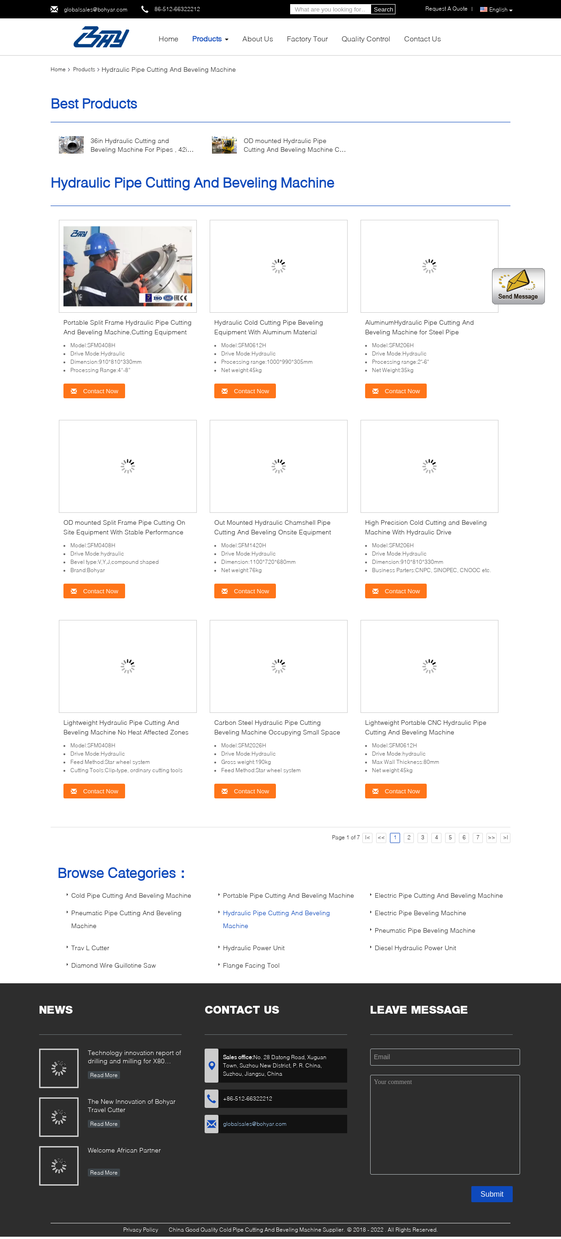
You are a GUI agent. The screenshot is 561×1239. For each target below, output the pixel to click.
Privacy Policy (140, 1229)
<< (381, 837)
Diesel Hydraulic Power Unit (415, 948)
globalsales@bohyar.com (95, 9)
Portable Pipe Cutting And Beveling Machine (288, 895)
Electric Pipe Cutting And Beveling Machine (439, 895)
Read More (104, 1075)
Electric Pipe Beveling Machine (420, 913)
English (501, 9)
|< (367, 837)
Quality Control (366, 38)
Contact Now (94, 391)
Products (207, 38)
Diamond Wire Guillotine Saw (113, 965)
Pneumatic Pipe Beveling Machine (425, 930)
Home (168, 38)
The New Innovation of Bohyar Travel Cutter (132, 1105)
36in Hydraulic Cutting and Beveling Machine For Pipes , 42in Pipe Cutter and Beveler (141, 149)
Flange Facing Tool (251, 965)
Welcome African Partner (124, 1150)
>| (505, 837)
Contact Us (422, 38)
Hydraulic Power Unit (254, 948)
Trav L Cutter (90, 948)
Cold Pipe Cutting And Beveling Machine (131, 895)
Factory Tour (307, 38)
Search (383, 9)
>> (491, 837)
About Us (257, 38)
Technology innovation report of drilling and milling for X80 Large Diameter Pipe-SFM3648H (134, 1058)
